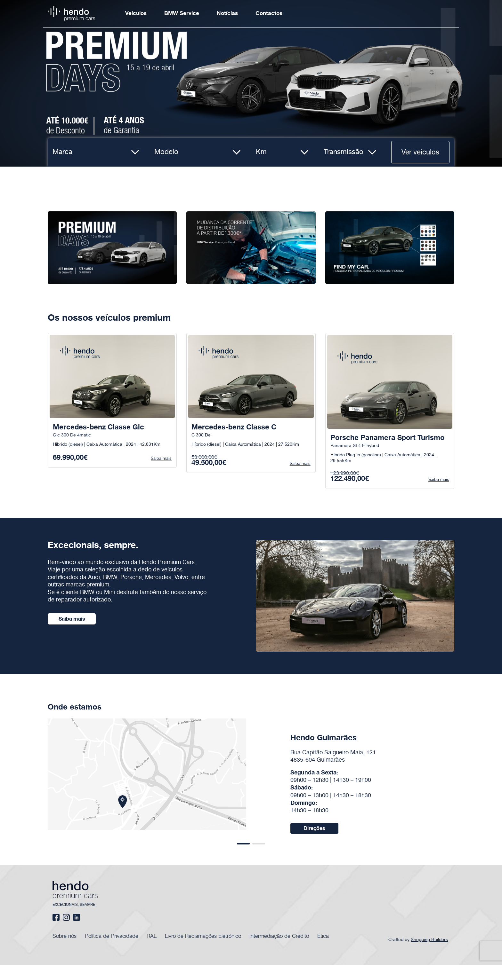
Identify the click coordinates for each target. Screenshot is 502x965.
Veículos (136, 13)
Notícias (227, 13)
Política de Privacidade (111, 935)
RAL (152, 935)
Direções (314, 828)
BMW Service (181, 13)
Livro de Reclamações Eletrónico (203, 935)
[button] (243, 843)
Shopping (430, 939)
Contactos (268, 13)
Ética (323, 935)
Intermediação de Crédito (279, 935)
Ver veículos (420, 152)
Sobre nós (65, 935)
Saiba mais (72, 619)
